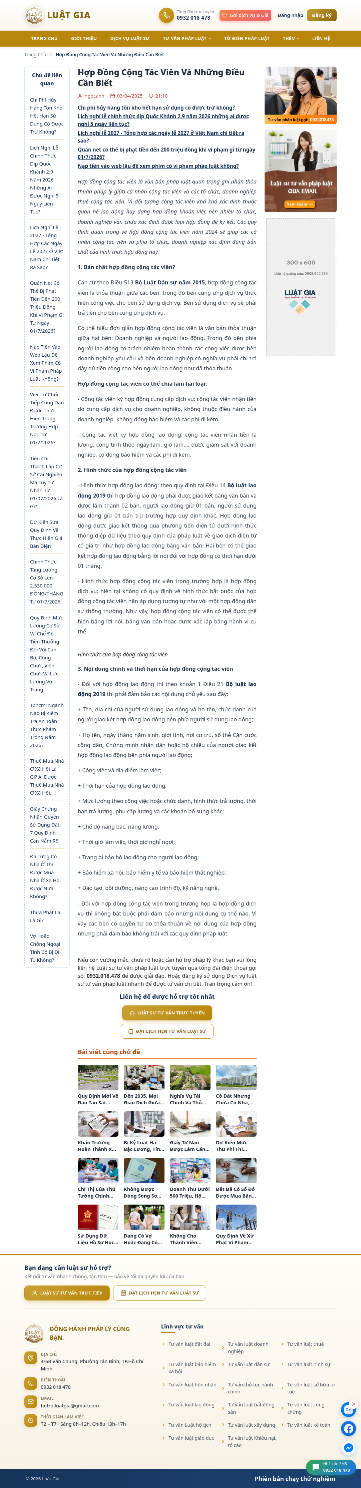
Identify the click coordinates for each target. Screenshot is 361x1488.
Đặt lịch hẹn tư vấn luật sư (167, 1031)
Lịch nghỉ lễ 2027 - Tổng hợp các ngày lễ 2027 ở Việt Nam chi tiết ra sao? (161, 137)
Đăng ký (321, 15)
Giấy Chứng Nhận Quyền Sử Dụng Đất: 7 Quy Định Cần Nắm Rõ (45, 824)
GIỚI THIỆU (84, 38)
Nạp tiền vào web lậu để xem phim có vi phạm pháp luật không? (158, 166)
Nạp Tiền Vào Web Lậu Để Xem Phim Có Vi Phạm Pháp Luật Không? (46, 362)
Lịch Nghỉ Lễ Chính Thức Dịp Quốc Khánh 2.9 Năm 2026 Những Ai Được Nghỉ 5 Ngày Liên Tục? (44, 179)
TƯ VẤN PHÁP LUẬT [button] (185, 38)
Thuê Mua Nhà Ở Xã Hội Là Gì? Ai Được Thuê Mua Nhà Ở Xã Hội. (47, 776)
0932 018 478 (56, 1387)
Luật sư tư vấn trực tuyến (167, 1013)
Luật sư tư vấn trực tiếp (67, 1293)
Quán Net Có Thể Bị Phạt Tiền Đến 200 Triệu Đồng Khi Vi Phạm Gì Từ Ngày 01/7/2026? (47, 306)
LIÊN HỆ (321, 38)
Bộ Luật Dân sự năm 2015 (170, 282)
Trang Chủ (35, 54)
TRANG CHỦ (44, 38)
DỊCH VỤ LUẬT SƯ (129, 38)
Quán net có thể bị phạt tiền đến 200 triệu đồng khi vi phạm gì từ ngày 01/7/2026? (166, 153)
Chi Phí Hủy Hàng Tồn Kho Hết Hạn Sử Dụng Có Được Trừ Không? (47, 115)
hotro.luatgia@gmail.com (70, 1405)
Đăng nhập (290, 15)
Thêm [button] (289, 38)
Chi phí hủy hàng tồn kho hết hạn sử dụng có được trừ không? (156, 107)
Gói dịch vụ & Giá (245, 15)
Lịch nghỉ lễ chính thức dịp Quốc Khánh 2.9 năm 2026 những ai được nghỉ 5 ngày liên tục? (163, 120)
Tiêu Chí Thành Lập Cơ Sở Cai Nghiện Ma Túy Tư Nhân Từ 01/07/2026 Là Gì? (46, 482)
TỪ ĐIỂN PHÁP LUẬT (247, 38)
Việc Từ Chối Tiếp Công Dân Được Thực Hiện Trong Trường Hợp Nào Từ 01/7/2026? (47, 418)
